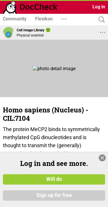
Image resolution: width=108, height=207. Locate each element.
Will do (54, 179)
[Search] (100, 19)
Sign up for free (54, 195)
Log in (98, 6)
